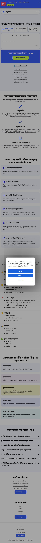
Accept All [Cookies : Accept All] (20, 271)
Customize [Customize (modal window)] (20, 280)
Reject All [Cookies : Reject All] (20, 275)
